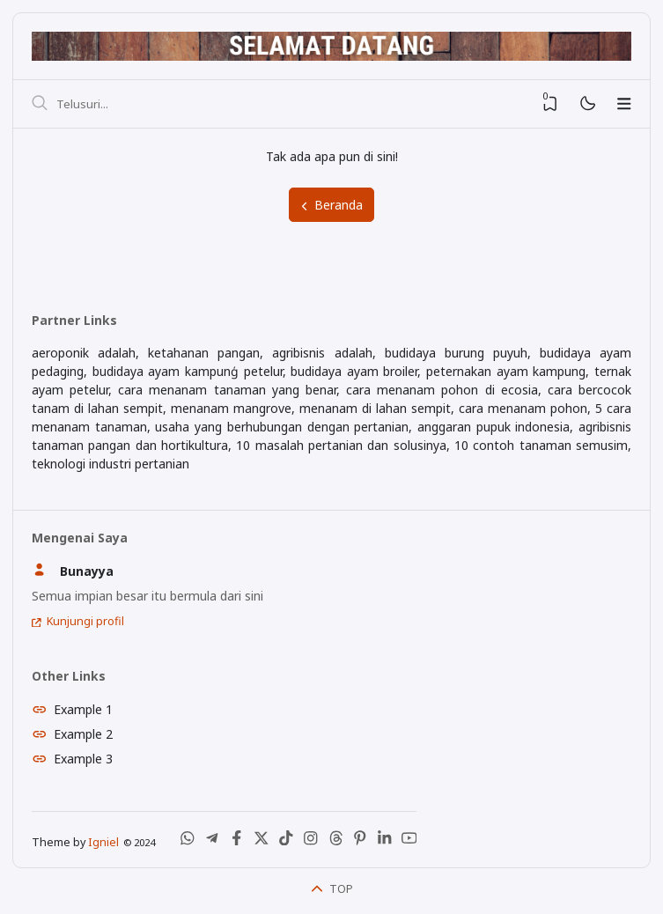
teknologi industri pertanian (110, 463)
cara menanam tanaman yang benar (227, 389)
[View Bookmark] (550, 104)
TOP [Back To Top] (332, 888)
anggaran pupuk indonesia (493, 426)
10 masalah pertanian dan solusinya (341, 445)
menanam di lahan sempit (375, 408)
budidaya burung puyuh (456, 352)
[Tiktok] (286, 841)
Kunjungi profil (85, 621)
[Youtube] (409, 841)
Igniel (103, 842)
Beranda (331, 204)
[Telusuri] (40, 104)
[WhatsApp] (187, 841)
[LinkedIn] (385, 841)
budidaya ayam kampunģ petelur (187, 371)
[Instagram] (311, 841)
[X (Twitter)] (261, 841)
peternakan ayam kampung (506, 371)
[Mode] (587, 104)
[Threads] (335, 841)
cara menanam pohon (523, 408)
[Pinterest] (360, 841)
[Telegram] (212, 841)
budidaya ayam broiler (354, 371)
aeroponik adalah (84, 352)
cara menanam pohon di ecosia (442, 389)
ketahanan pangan (204, 352)
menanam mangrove (231, 408)
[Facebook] (237, 841)
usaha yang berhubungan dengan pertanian (282, 426)
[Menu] (624, 104)
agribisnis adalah (322, 352)
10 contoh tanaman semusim (541, 445)
